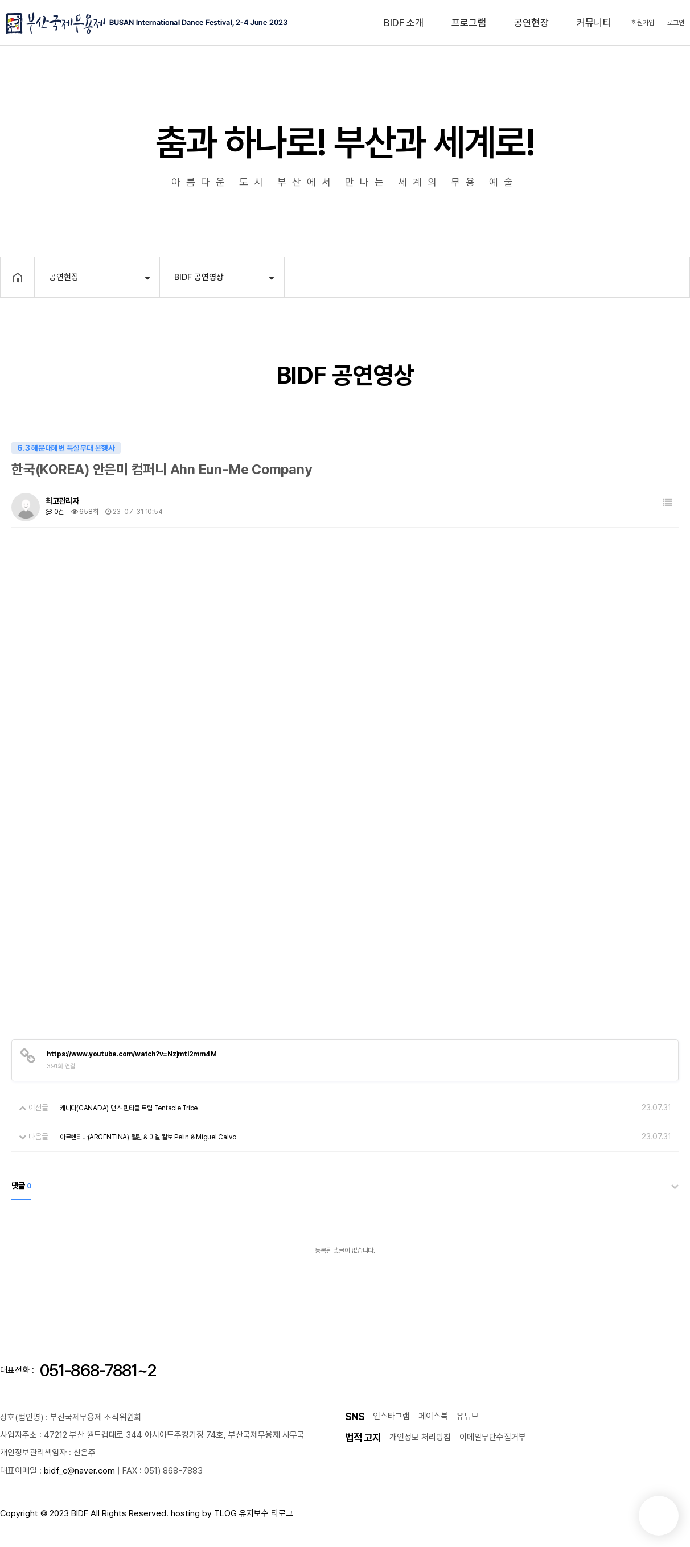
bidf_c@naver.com (79, 1471)
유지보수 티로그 (266, 1513)
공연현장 (531, 22)
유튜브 (468, 1416)
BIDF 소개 (404, 22)
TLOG (225, 1513)
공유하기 (663, 276)
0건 (55, 512)
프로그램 (468, 22)
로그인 (675, 23)
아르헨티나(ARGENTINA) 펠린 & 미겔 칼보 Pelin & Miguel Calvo (148, 1137)
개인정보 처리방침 (420, 1437)
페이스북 (433, 1416)
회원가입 (642, 23)
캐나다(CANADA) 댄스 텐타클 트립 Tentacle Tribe (129, 1108)
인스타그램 (391, 1416)
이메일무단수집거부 (492, 1437)
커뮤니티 (594, 22)
